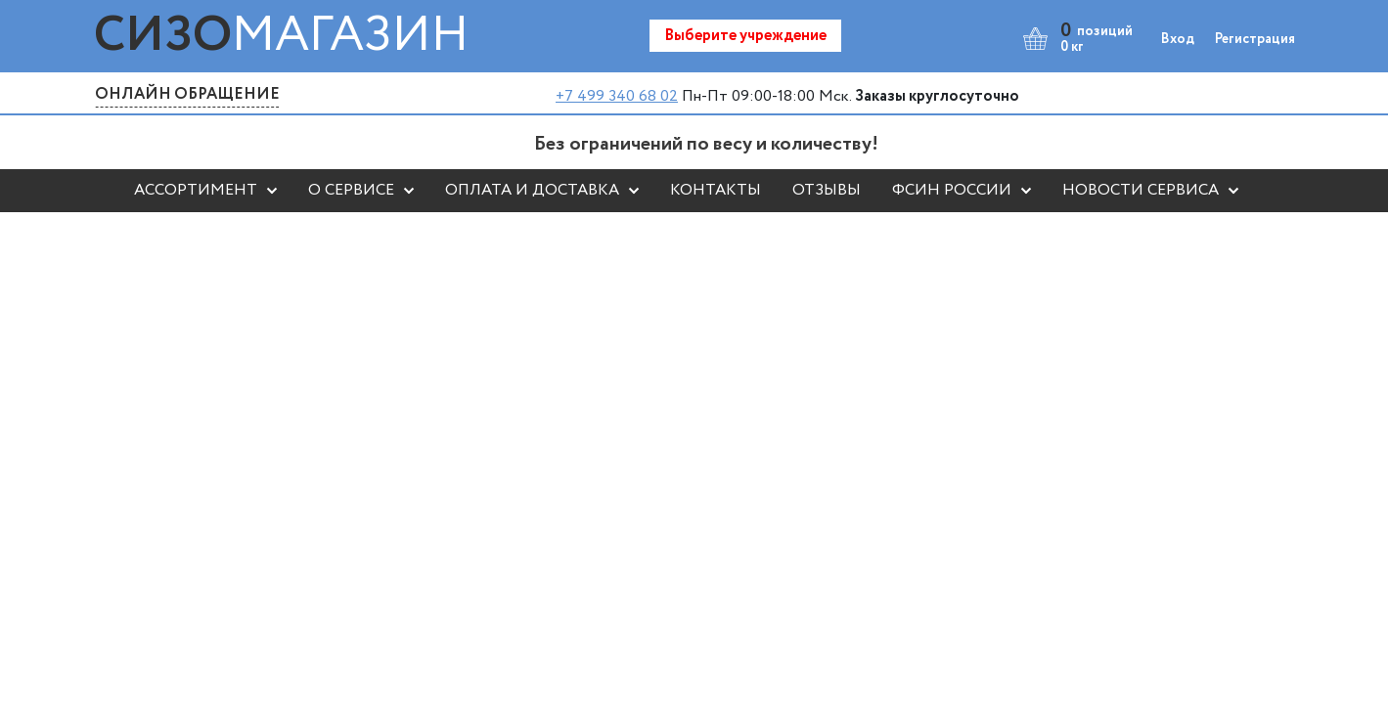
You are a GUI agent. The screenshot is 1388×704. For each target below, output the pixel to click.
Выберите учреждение (745, 35)
